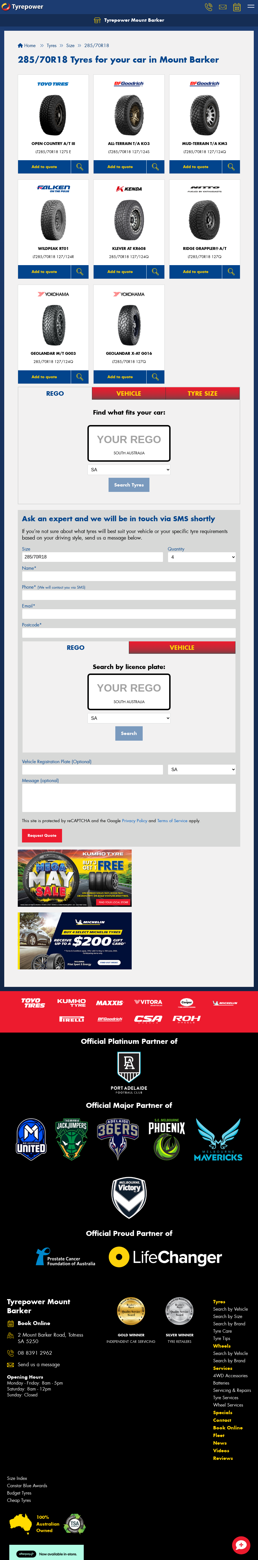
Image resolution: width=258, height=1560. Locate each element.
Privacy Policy (134, 821)
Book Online (228, 1362)
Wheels (222, 1280)
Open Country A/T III (53, 143)
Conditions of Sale (74, 1550)
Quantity (176, 549)
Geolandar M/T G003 (53, 353)
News (220, 1377)
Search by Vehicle (230, 1244)
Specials (222, 1347)
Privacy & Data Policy (40, 1550)
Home (27, 46)
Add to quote (44, 166)
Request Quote (42, 835)
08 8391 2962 (35, 1287)
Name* (29, 568)
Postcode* (32, 625)
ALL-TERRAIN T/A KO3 (129, 143)
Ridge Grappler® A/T (204, 248)
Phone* (53, 587)
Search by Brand (229, 1258)
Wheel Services (228, 1340)
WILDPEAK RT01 (53, 248)
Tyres (219, 1236)
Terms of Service (172, 821)
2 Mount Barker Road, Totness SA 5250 (50, 1273)
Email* (28, 606)
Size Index (17, 1413)
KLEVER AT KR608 (129, 248)
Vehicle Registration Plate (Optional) (57, 762)
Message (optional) (40, 781)
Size (26, 549)
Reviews (223, 1393)
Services (222, 1303)
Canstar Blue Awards (27, 1420)
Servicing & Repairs (232, 1325)
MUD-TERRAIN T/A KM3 (204, 143)
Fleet (218, 1370)
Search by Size (227, 1251)
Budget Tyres (19, 1428)
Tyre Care (222, 1266)
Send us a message (39, 1299)
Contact (222, 1355)
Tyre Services (225, 1332)
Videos (221, 1385)
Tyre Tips (221, 1273)
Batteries (221, 1318)
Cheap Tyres (19, 1435)
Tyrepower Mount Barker (129, 20)
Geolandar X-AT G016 (129, 353)
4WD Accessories (230, 1310)
